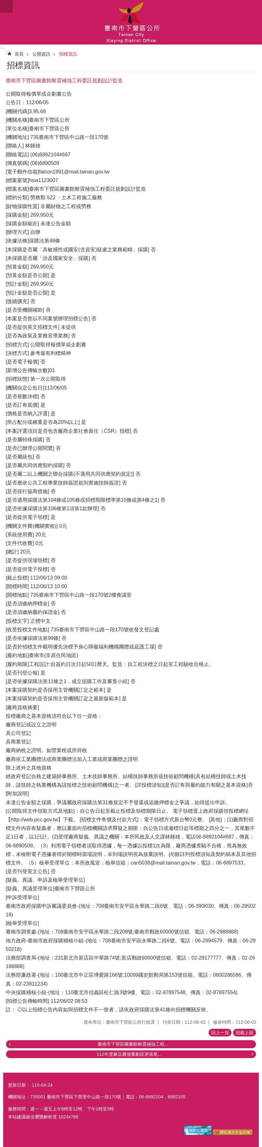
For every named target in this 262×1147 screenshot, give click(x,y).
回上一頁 (220, 1032)
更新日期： (19, 1085)
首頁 (19, 54)
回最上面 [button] (244, 1032)
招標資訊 (68, 54)
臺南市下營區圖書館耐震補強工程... (133, 1044)
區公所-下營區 (131, 22)
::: (2, 47)
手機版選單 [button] (6, 6)
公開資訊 (41, 54)
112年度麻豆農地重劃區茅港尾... (129, 1054)
